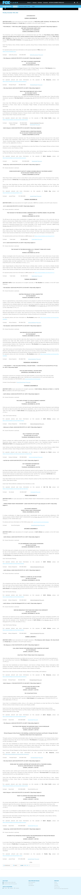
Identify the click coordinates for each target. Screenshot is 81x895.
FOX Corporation (32, 882)
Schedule (40, 2)
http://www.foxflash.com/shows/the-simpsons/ (17, 754)
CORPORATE (7, 6)
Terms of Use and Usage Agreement (61, 888)
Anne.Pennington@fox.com (23, 382)
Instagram (10, 888)
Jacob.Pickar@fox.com (35, 196)
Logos (33, 6)
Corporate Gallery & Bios (25, 6)
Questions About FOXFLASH (9, 882)
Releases (35, 2)
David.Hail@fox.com (35, 124)
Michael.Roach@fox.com (36, 84)
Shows (29, 2)
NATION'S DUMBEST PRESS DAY (56, 2)
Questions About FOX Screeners (10, 883)
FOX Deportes (31, 885)
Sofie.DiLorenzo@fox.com (36, 54)
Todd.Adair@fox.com (37, 276)
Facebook (16, 888)
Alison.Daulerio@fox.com (34, 322)
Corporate (45, 2)
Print (15, 865)
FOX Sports (31, 883)
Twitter (5, 888)
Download (7, 865)
